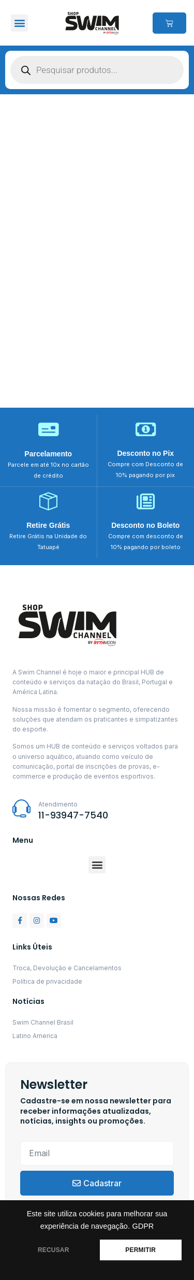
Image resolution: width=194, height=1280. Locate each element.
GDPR (143, 1226)
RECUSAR (53, 1250)
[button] (19, 23)
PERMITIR (140, 1250)
